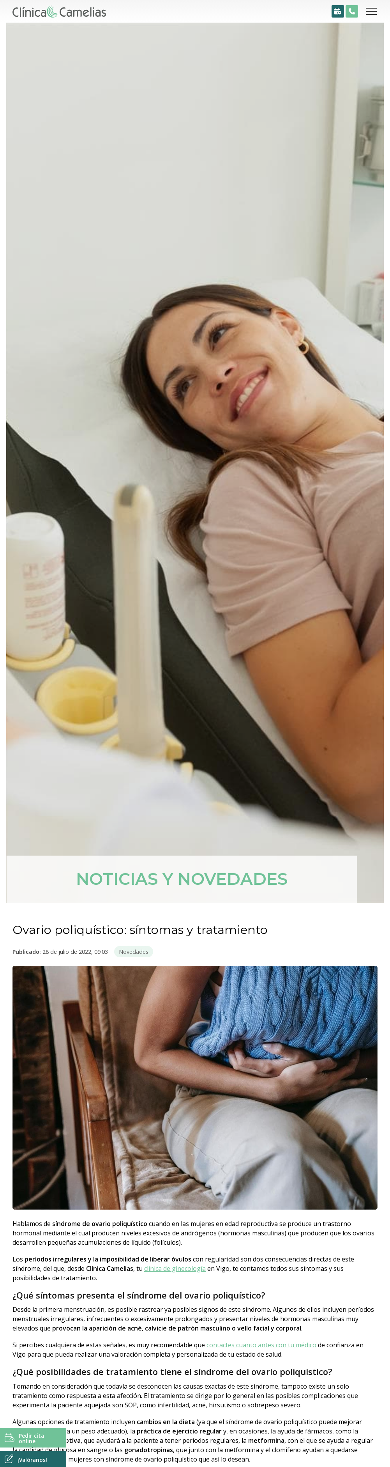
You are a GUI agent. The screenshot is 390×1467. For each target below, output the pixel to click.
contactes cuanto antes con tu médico (261, 1345)
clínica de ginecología (175, 1268)
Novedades (133, 951)
